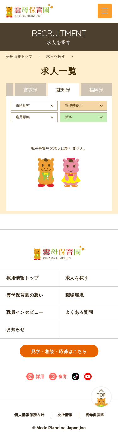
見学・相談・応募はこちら (59, 351)
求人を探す (55, 56)
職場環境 (74, 294)
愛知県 (63, 89)
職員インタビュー (24, 312)
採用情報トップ (19, 56)
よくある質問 (79, 312)
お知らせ (15, 329)
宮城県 (30, 89)
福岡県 (96, 89)
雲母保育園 (94, 415)
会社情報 (64, 415)
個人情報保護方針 (29, 415)
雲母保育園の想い (24, 294)
